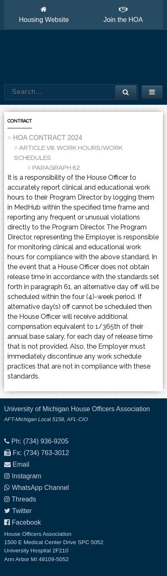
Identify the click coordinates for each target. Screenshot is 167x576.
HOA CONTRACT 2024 (47, 137)
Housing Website (44, 14)
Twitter (21, 510)
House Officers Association (83, 57)
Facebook (26, 522)
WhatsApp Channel (40, 487)
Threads (24, 499)
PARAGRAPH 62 (56, 167)
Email (21, 464)
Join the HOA (123, 14)
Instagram (26, 476)
